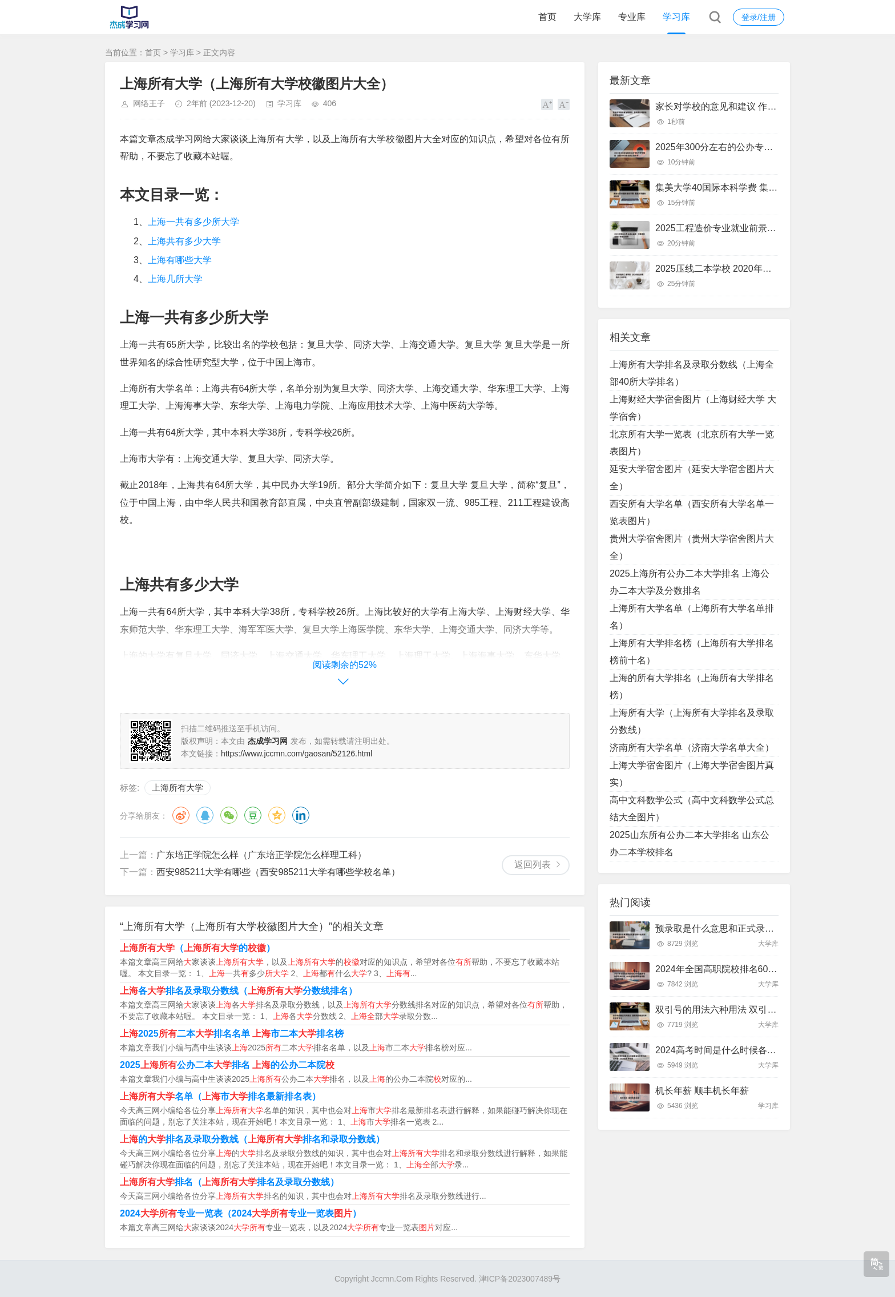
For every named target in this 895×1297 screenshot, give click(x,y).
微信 (228, 815)
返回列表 (532, 864)
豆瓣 (252, 815)
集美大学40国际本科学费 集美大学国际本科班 (748, 187)
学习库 (676, 17)
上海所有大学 (177, 787)
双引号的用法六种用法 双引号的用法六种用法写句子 (761, 1009)
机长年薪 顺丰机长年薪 (702, 1090)
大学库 (587, 17)
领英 (300, 815)
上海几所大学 (175, 279)
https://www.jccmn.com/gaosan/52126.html (296, 753)
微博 (181, 815)
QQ (204, 815)
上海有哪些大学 (180, 260)
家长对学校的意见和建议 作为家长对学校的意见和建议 (766, 106)
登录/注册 (758, 17)
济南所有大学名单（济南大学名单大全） (692, 747)
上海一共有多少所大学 (193, 222)
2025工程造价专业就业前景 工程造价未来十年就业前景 (767, 228)
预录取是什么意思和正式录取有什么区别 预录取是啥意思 (770, 928)
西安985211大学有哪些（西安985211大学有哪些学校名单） (278, 872)
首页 (547, 17)
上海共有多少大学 (184, 241)
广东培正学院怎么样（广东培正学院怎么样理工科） (261, 855)
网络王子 (149, 103)
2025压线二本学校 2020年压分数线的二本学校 (750, 268)
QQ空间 (276, 815)
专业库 (632, 17)
